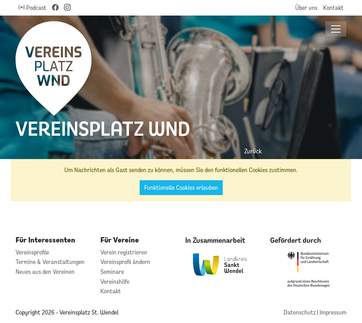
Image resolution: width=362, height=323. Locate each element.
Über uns (306, 8)
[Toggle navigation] (336, 29)
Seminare (112, 272)
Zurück (253, 151)
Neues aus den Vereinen (45, 272)
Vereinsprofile (32, 252)
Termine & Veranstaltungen (50, 262)
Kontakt (333, 8)
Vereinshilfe (114, 281)
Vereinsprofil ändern (125, 262)
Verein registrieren (123, 252)
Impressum (333, 312)
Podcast (32, 8)
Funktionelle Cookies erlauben (181, 187)
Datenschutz (300, 312)
